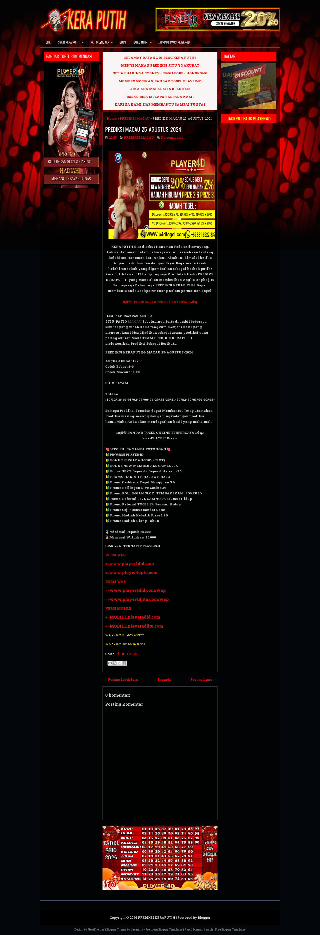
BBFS (123, 42)
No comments (172, 137)
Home (47, 42)
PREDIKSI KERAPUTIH (156, 917)
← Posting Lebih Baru (121, 679)
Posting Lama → (203, 679)
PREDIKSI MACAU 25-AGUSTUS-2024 (143, 129)
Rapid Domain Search (199, 929)
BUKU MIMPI (144, 40)
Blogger (204, 917)
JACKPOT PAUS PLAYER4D (174, 42)
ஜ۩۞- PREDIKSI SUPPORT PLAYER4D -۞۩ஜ (160, 301)
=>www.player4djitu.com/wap (137, 599)
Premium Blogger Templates (164, 929)
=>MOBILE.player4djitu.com (134, 626)
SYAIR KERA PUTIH (72, 40)
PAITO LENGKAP (103, 40)
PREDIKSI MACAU (135, 118)
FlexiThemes (96, 929)
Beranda (164, 679)
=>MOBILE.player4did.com (132, 617)
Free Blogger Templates (230, 929)
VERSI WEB (115, 554)
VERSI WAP (115, 581)
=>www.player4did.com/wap (135, 590)
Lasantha (137, 929)
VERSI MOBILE (118, 608)
